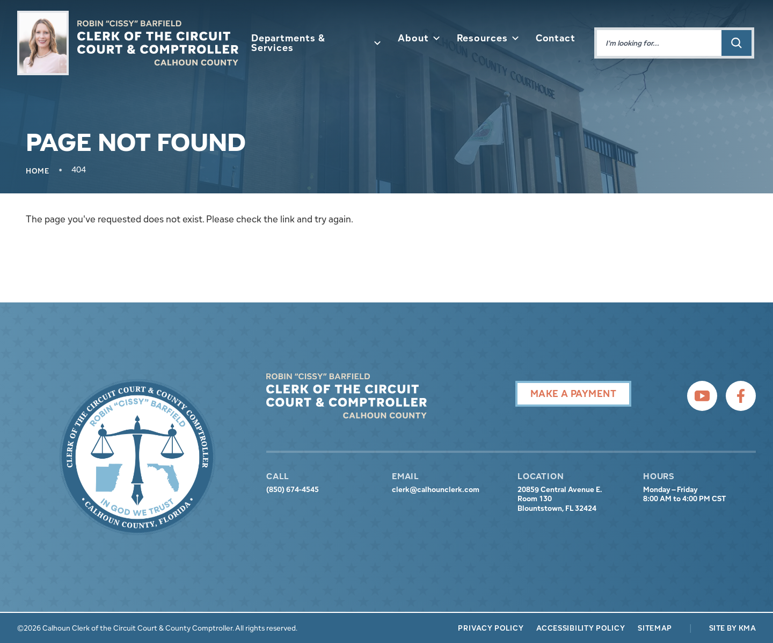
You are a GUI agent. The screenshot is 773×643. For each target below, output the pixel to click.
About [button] (419, 38)
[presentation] (137, 457)
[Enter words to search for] (659, 43)
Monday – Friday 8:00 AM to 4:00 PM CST (684, 494)
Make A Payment (573, 393)
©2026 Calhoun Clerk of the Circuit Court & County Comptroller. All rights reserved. (157, 628)
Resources (488, 38)
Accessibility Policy (580, 628)
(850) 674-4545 (292, 489)
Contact (555, 38)
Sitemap (655, 628)
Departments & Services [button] (316, 43)
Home (37, 171)
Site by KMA (732, 628)
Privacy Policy (490, 628)
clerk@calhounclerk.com (435, 489)
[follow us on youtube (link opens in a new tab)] (702, 396)
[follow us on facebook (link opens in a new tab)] (741, 396)
